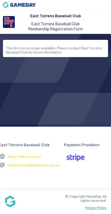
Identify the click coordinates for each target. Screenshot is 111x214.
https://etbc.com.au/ (24, 156)
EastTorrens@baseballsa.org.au (34, 165)
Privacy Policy (96, 207)
